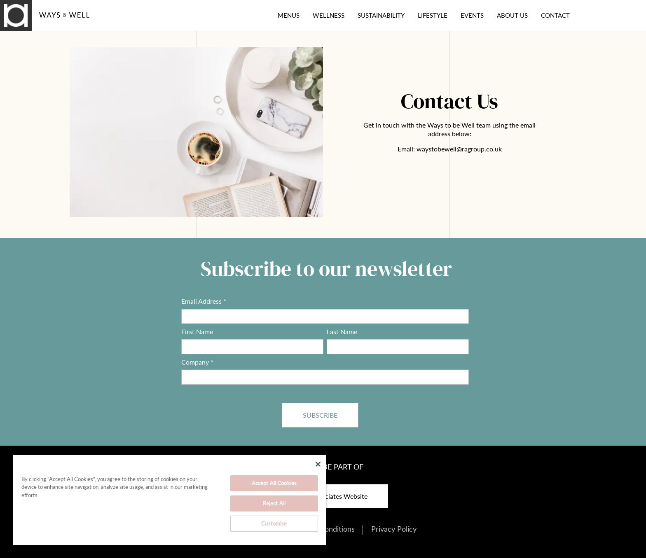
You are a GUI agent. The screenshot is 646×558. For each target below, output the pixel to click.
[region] (169, 500)
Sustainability (381, 15)
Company (197, 362)
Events (472, 15)
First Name (197, 331)
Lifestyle (432, 15)
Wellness (328, 15)
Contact (555, 15)
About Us (512, 15)
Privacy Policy (394, 529)
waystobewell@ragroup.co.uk (459, 149)
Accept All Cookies (274, 483)
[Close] (318, 464)
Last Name (342, 331)
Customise (274, 523)
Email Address (203, 301)
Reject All (274, 503)
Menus (289, 15)
